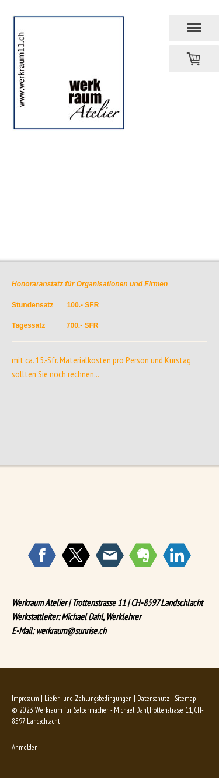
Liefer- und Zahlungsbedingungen (88, 698)
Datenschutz (153, 698)
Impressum (25, 698)
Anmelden (25, 747)
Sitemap (185, 698)
